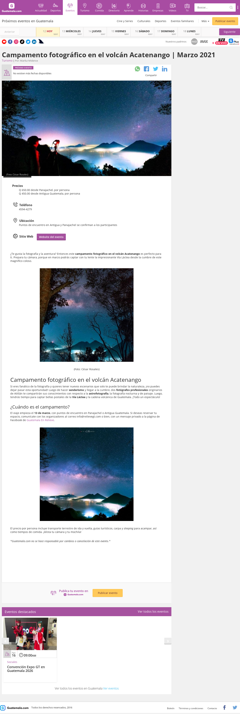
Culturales (143, 21)
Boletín (170, 708)
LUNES (189, 31)
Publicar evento (225, 21)
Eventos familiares (182, 21)
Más (204, 21)
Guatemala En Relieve (40, 420)
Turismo (7, 60)
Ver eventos (111, 688)
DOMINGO (165, 31)
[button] (229, 31)
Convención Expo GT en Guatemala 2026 (26, 669)
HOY (47, 31)
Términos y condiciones (191, 708)
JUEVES (94, 31)
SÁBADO (142, 31)
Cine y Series (125, 21)
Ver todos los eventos (153, 611)
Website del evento (51, 237)
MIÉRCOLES (71, 31)
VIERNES (118, 31)
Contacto (212, 708)
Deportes (160, 21)
